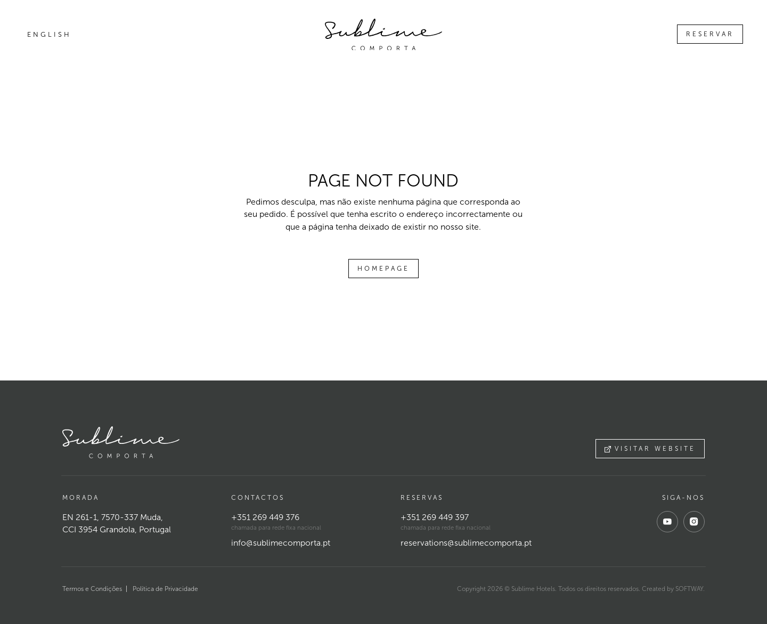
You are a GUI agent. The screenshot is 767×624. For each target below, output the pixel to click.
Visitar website (650, 448)
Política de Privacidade (165, 589)
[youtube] (667, 521)
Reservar (710, 34)
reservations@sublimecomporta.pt (466, 543)
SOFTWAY (689, 589)
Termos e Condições (92, 589)
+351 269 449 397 (435, 517)
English (49, 34)
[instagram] (694, 521)
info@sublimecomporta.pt (280, 543)
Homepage (383, 268)
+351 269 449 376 (265, 517)
